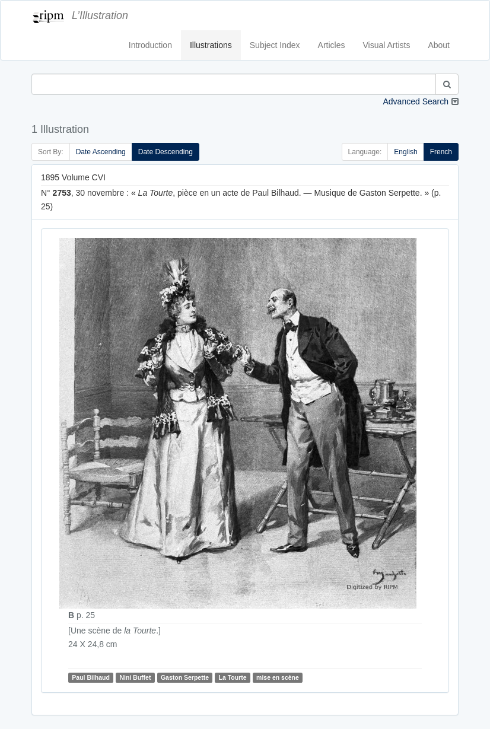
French (441, 152)
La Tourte (233, 677)
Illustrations (211, 45)
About (439, 45)
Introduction (150, 45)
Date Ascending (101, 152)
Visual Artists (387, 45)
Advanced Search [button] (415, 101)
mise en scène (277, 677)
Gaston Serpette (185, 677)
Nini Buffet (135, 677)
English (405, 152)
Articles (331, 45)
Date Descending (165, 152)
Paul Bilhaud (91, 677)
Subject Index (275, 45)
